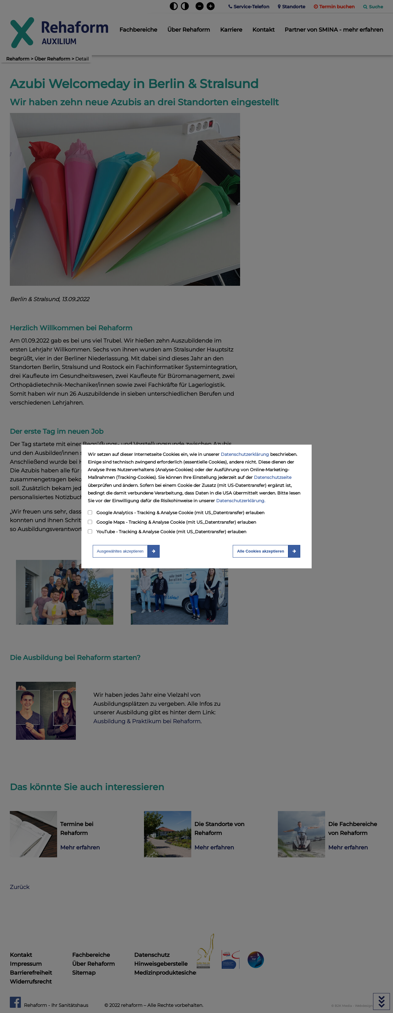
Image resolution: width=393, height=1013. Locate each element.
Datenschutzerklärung (245, 454)
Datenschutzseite (272, 477)
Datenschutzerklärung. (240, 500)
